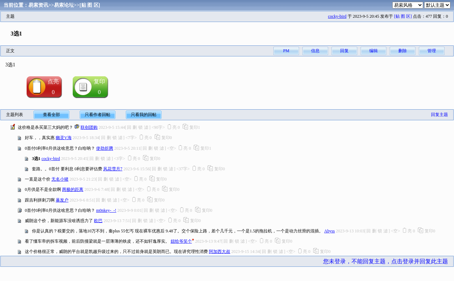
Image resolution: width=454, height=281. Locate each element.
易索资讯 (38, 5)
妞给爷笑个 (181, 241)
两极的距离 (72, 189)
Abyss (329, 230)
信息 (315, 50)
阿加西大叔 (219, 251)
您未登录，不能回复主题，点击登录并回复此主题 (385, 261)
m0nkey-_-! (106, 210)
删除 (402, 50)
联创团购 (89, 127)
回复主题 (439, 114)
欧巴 (98, 220)
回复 (344, 50)
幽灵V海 (64, 137)
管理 (431, 50)
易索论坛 (64, 5)
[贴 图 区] (89, 5)
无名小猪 (59, 179)
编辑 (373, 50)
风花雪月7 (112, 168)
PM (286, 50)
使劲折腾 (104, 148)
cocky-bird (337, 16)
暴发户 (62, 200)
